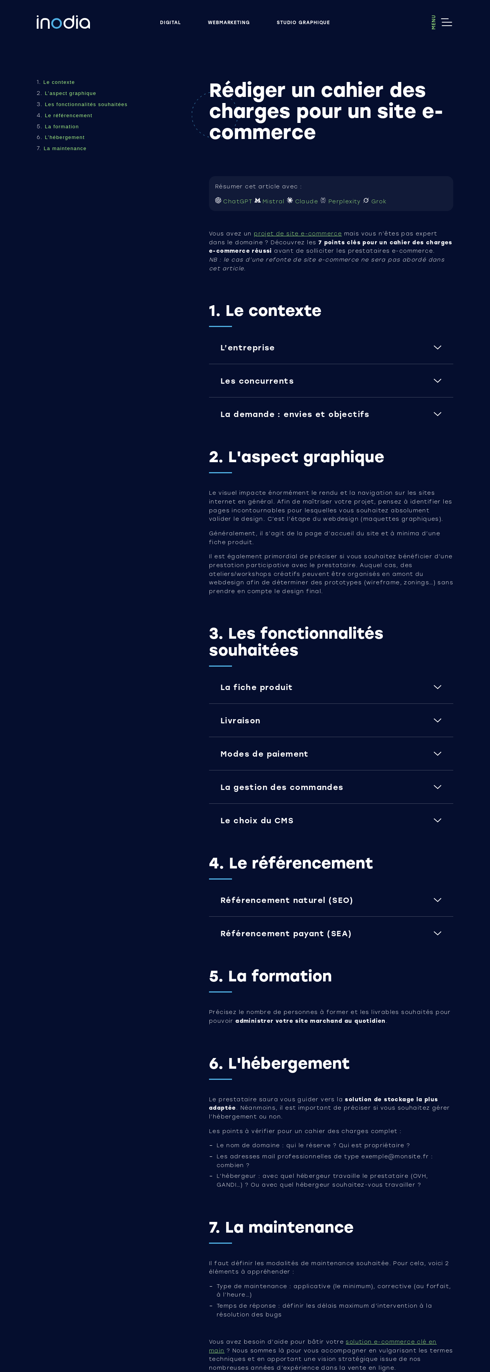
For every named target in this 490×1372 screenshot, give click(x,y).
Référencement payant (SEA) (286, 933)
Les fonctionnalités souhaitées (86, 104)
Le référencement (68, 115)
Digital (170, 22)
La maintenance (65, 148)
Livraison (240, 720)
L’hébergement (65, 137)
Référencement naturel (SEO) (287, 900)
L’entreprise (247, 347)
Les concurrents (257, 381)
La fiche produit (256, 687)
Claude (303, 201)
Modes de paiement (264, 754)
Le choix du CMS (257, 820)
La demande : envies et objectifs (295, 414)
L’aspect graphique (70, 93)
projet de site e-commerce (298, 233)
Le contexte (59, 82)
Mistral (271, 201)
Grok (375, 201)
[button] (331, 353)
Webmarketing (229, 22)
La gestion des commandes (282, 787)
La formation (62, 126)
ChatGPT (235, 201)
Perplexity (341, 201)
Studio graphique (303, 22)
